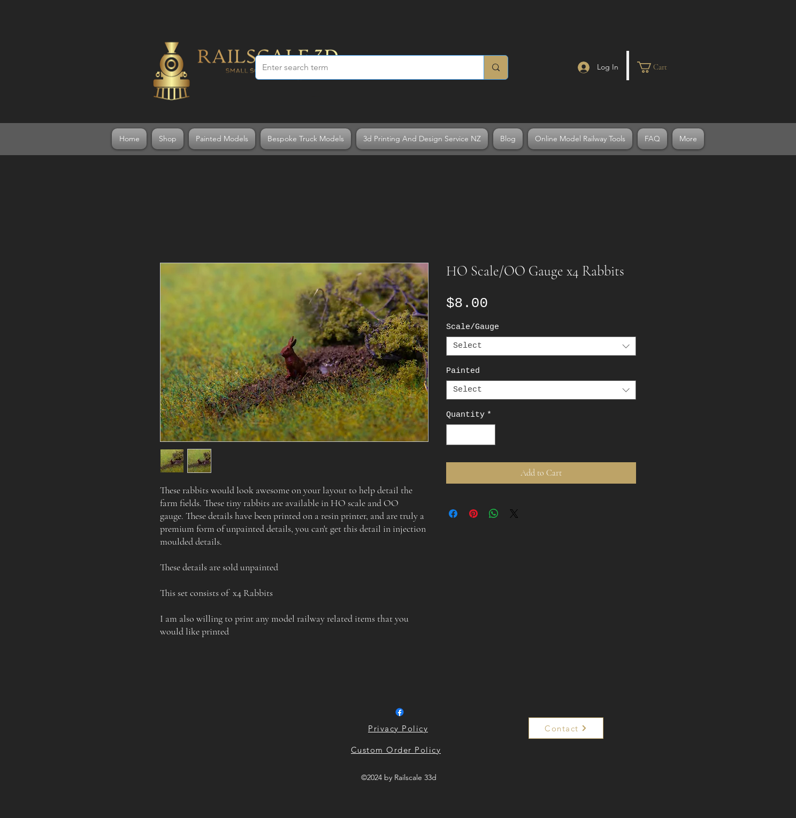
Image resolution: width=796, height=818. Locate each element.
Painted (463, 371)
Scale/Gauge (472, 327)
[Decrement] (455, 435)
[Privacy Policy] (399, 728)
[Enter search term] (361, 67)
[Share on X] (514, 513)
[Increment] (487, 435)
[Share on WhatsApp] (493, 513)
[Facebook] (399, 712)
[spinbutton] (471, 435)
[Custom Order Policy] (396, 749)
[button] (658, 67)
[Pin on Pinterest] (473, 513)
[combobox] (541, 346)
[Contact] (566, 728)
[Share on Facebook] (453, 513)
